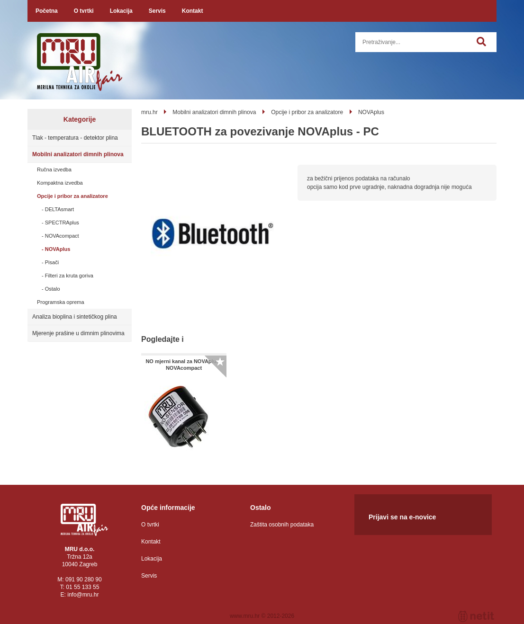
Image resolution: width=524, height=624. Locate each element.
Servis (157, 11)
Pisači (52, 262)
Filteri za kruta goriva (69, 275)
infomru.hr (83, 594)
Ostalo (52, 289)
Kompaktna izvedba (60, 183)
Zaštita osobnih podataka (282, 524)
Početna (47, 11)
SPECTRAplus (62, 222)
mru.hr (149, 112)
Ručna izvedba (54, 169)
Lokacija (121, 11)
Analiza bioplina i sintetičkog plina (74, 316)
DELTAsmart (59, 209)
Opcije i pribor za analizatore (72, 196)
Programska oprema (60, 302)
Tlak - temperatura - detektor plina (75, 137)
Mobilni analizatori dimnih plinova (78, 154)
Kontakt (192, 11)
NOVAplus (58, 249)
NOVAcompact (62, 236)
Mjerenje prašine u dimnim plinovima (78, 333)
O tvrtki (84, 11)
